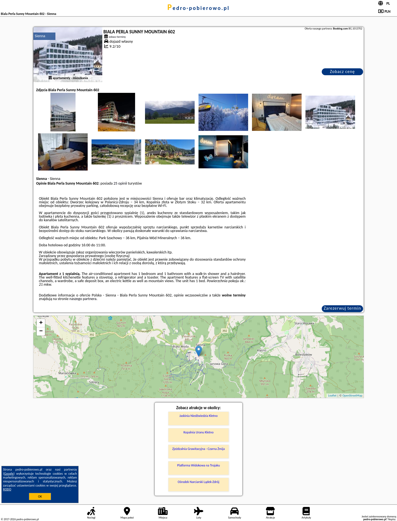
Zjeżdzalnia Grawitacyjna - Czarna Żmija (198, 449)
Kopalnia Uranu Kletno (199, 432)
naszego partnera (82, 298)
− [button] (41, 331)
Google (9, 474)
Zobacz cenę (342, 71)
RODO (7, 489)
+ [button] (41, 323)
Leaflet (332, 395)
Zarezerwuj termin (342, 308)
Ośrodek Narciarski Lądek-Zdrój (198, 482)
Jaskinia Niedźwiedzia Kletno (198, 416)
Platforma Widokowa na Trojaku (198, 465)
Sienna (40, 36)
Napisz (392, 519)
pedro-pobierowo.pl (198, 8)
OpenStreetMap (352, 395)
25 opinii (120, 183)
